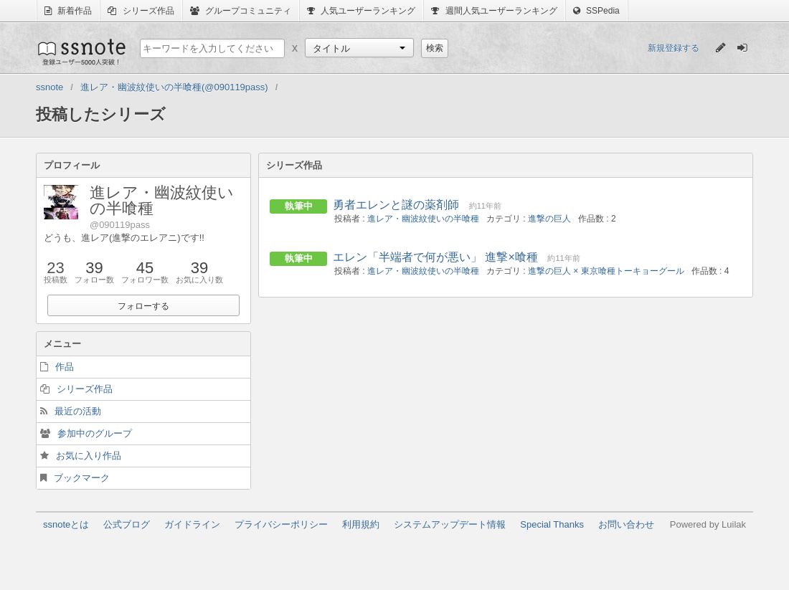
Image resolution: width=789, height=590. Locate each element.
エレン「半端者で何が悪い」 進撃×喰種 (435, 257)
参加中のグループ (94, 433)
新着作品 (68, 11)
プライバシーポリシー (281, 524)
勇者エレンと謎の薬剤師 (396, 205)
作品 (64, 366)
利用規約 (360, 524)
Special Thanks (552, 524)
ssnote (81, 51)
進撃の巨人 (549, 219)
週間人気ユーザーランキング (494, 11)
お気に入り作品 (88, 455)
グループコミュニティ (240, 11)
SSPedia (596, 11)
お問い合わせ (626, 524)
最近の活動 (78, 411)
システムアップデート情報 (450, 524)
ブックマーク (82, 477)
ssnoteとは (66, 524)
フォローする (143, 306)
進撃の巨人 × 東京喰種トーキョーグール (606, 271)
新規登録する (673, 48)
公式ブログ (126, 524)
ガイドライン (192, 524)
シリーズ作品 (141, 11)
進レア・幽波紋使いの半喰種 (423, 219)
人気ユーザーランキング (361, 11)
